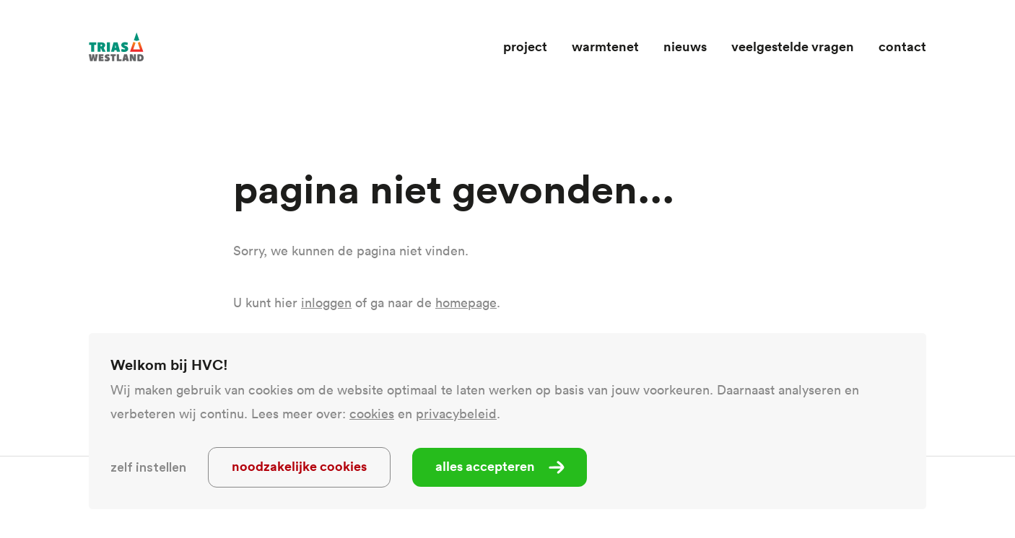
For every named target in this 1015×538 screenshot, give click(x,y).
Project (525, 46)
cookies (371, 413)
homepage (466, 302)
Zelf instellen (148, 467)
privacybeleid (456, 413)
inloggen (326, 302)
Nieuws (685, 46)
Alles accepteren (485, 466)
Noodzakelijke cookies (299, 466)
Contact (902, 46)
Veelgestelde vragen (792, 46)
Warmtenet (605, 46)
